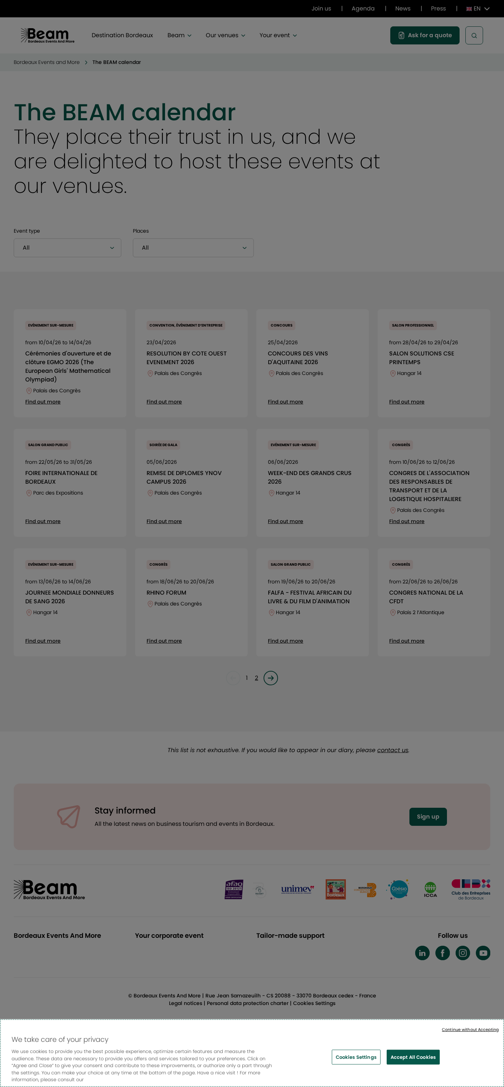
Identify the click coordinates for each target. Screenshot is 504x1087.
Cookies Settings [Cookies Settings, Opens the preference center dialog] (356, 1058)
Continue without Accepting (470, 1031)
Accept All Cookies (413, 1058)
